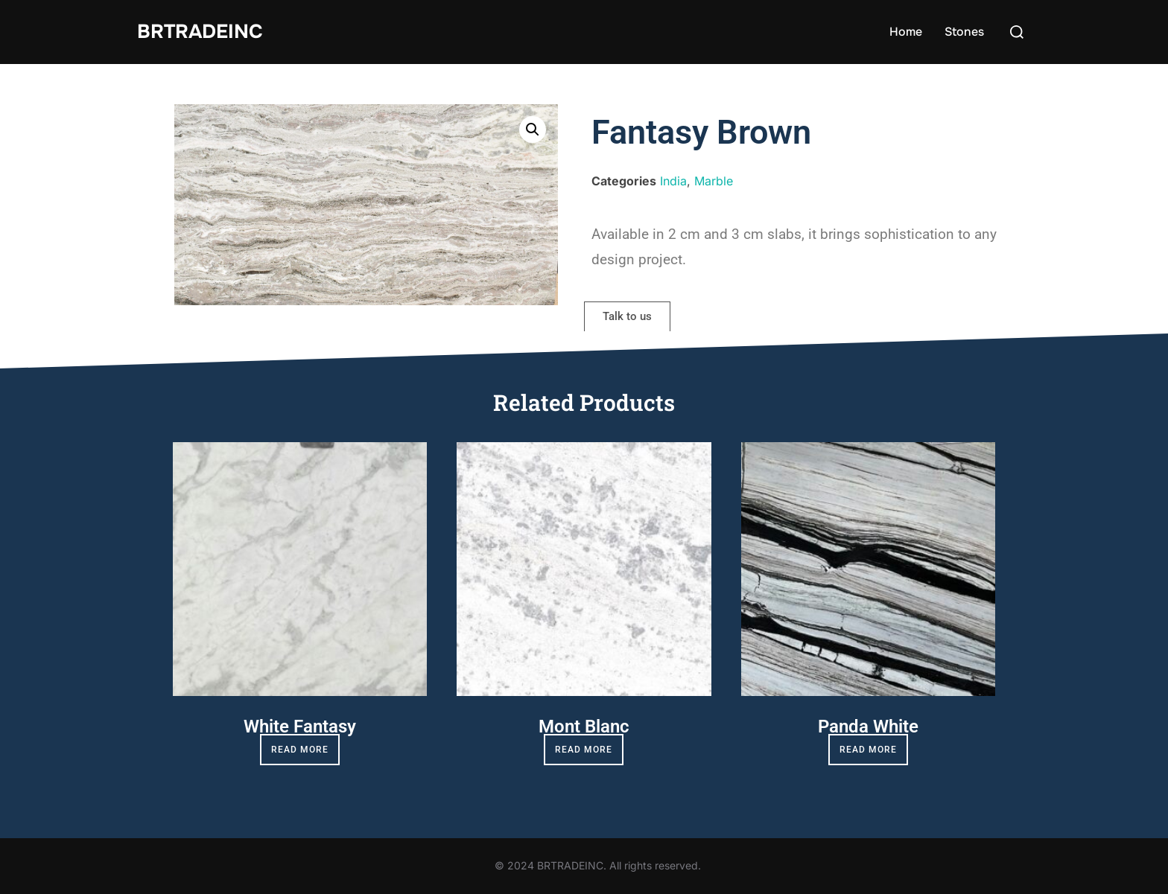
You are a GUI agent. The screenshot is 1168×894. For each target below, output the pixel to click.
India (673, 180)
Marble (713, 180)
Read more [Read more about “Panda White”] (868, 749)
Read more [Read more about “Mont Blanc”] (583, 749)
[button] (532, 129)
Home (905, 31)
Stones (964, 31)
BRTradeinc (200, 31)
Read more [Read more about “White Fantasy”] (299, 749)
